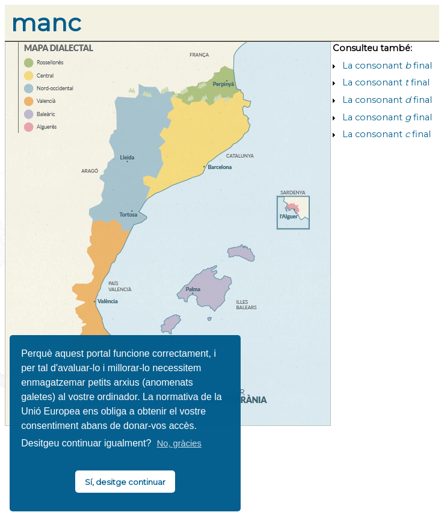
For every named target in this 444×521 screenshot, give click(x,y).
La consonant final (387, 65)
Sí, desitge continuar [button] (125, 482)
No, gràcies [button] (179, 443)
